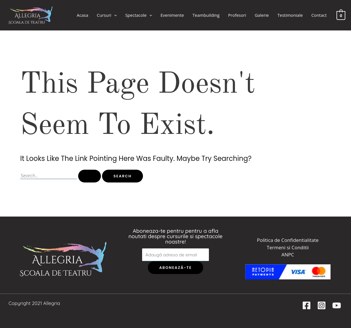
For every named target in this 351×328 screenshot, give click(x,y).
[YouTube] (336, 305)
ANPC (287, 254)
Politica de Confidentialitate (288, 240)
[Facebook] (306, 305)
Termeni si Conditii (288, 247)
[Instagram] (321, 305)
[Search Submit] (89, 176)
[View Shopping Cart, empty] (341, 15)
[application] (114, 15)
